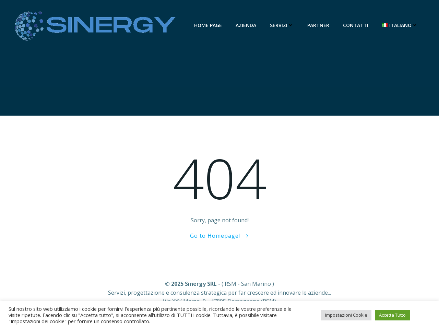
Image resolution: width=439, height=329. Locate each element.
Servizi (282, 25)
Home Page (208, 25)
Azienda (246, 25)
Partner (318, 25)
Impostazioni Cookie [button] (346, 315)
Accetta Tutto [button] (392, 315)
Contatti (355, 25)
